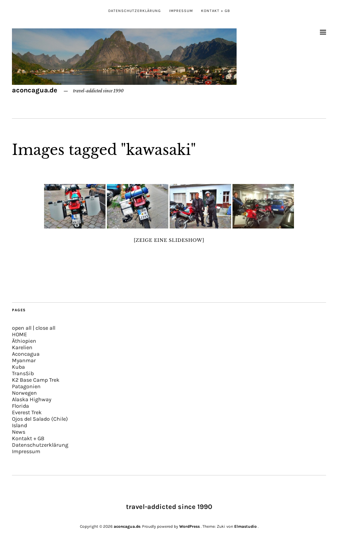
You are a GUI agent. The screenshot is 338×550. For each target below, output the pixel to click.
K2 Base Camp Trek (35, 380)
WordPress (189, 526)
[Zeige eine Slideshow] (169, 240)
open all (21, 328)
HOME (19, 334)
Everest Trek (27, 412)
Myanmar (24, 360)
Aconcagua (26, 354)
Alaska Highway (31, 399)
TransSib (23, 373)
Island (19, 425)
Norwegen (24, 393)
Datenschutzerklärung (134, 11)
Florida (20, 406)
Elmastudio (245, 526)
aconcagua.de (34, 90)
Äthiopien (24, 341)
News (18, 432)
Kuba (18, 367)
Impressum (181, 11)
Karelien (22, 347)
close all (45, 328)
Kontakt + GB (215, 11)
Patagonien (26, 386)
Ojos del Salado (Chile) (40, 419)
